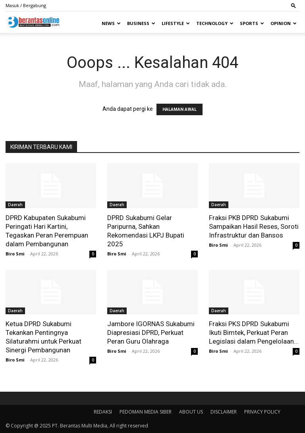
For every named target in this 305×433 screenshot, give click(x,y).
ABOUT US (191, 411)
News (111, 23)
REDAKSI (103, 411)
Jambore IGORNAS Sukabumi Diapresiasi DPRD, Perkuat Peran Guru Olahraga (151, 332)
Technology (215, 23)
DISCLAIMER (223, 411)
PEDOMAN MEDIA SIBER (146, 411)
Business (141, 23)
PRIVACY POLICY (262, 411)
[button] (293, 5)
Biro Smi (15, 254)
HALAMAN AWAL (179, 109)
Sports (252, 23)
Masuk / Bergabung (26, 5)
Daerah (15, 204)
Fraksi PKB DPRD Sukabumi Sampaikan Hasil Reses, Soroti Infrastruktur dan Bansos (254, 226)
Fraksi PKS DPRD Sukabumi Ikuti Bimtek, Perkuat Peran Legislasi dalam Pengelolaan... (254, 332)
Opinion (283, 23)
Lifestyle (176, 23)
